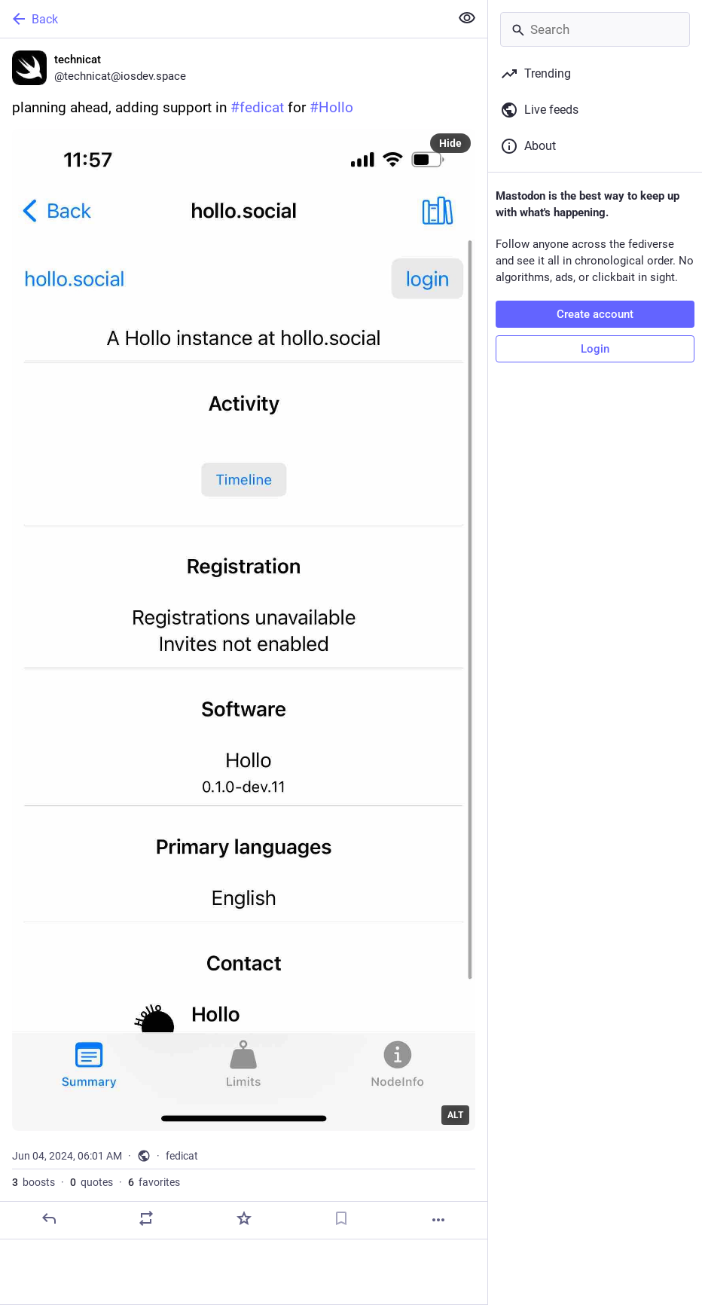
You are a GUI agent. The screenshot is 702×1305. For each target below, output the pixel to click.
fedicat (182, 1156)
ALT (455, 1115)
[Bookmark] (341, 1218)
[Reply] (49, 1218)
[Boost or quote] (146, 1218)
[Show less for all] (467, 18)
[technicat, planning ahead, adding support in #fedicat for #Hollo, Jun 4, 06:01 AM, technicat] (243, 638)
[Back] (223, 19)
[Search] (595, 29)
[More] (438, 1220)
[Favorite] (244, 1218)
